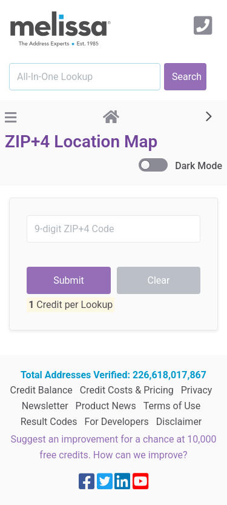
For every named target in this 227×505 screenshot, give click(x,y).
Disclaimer (179, 406)
